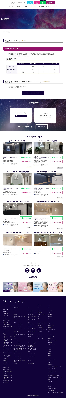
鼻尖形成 (14, 336)
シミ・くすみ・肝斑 (41, 331)
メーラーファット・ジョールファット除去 (19, 328)
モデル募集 (30, 3)
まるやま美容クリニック (8, 376)
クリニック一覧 (58, 6)
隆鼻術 (14, 334)
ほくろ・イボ (40, 335)
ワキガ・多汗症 (40, 326)
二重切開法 (15, 313)
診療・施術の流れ (6, 318)
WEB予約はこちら (27, 160)
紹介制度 (4, 363)
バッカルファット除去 (16, 341)
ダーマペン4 (15, 349)
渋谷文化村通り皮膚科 (8, 370)
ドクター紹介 (50, 6)
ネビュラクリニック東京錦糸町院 (8, 338)
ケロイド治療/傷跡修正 (16, 354)
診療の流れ (30, 6)
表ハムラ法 (29, 307)
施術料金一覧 (17, 6)
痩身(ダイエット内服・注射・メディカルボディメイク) (32, 342)
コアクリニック (6, 381)
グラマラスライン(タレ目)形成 (17, 322)
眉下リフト (15, 317)
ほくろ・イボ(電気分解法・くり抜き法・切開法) (19, 360)
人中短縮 (29, 336)
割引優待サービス (6, 365)
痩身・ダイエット (41, 324)
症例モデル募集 (6, 314)
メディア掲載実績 (6, 323)
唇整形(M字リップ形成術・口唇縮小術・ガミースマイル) (19, 339)
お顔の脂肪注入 (50, 363)
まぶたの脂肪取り (30, 313)
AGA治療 (29, 349)
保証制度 (4, 327)
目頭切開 (14, 320)
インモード (50, 318)
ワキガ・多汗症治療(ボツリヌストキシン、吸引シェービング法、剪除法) (19, 345)
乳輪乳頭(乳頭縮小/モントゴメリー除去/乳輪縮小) (32, 345)
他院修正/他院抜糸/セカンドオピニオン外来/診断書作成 (32, 355)
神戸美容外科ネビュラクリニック (8, 342)
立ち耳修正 (29, 359)
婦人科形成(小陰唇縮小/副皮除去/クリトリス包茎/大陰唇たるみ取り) (19, 347)
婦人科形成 (40, 329)
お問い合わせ (5, 320)
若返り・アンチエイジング (42, 322)
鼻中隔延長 (50, 309)
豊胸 (49, 307)
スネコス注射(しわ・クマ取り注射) (32, 316)
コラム (40, 6)
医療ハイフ (50, 361)
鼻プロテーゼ (50, 305)
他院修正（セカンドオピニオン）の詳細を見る (32, 91)
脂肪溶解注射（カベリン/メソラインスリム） (32, 323)
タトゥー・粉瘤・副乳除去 (17, 357)
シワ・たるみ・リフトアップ (42, 320)
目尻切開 (29, 320)
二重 (39, 307)
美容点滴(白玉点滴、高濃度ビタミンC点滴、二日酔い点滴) (32, 347)
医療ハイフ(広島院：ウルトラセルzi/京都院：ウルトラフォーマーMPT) (32, 310)
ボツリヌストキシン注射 (17, 325)
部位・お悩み (40, 303)
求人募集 (4, 359)
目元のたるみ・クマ (41, 309)
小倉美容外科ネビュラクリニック (8, 345)
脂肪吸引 (49, 385)
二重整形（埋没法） (16, 305)
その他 (39, 305)
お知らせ (45, 6)
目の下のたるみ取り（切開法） (31, 318)
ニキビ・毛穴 (40, 333)
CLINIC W (5, 372)
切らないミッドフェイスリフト (32, 331)
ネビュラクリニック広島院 (8, 332)
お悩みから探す (50, 320)
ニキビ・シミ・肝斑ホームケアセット (19, 351)
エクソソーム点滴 (30, 338)
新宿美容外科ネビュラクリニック (8, 351)
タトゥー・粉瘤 (40, 337)
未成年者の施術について (7, 325)
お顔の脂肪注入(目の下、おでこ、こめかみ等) (19, 316)
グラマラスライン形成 (51, 357)
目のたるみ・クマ (51, 324)
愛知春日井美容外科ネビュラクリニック (8, 354)
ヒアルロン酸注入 (16, 330)
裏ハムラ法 (15, 309)
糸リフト (29, 305)
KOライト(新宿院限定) (31, 362)
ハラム (49, 311)
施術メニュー (11, 6)
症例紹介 (36, 6)
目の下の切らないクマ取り (17, 307)
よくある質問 (24, 6)
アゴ (39, 314)
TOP (6, 6)
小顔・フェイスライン (41, 313)
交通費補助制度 (6, 361)
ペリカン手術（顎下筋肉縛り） (31, 328)
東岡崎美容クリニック (8, 374)
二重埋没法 (50, 348)
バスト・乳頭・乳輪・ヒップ (42, 327)
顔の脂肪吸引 (30, 325)
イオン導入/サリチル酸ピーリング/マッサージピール (32, 352)
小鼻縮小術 (29, 334)
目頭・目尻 (40, 311)
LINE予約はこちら (27, 156)
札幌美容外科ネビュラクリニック (8, 348)
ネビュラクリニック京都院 (8, 335)
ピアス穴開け (15, 362)
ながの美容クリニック (8, 379)
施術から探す (50, 346)
